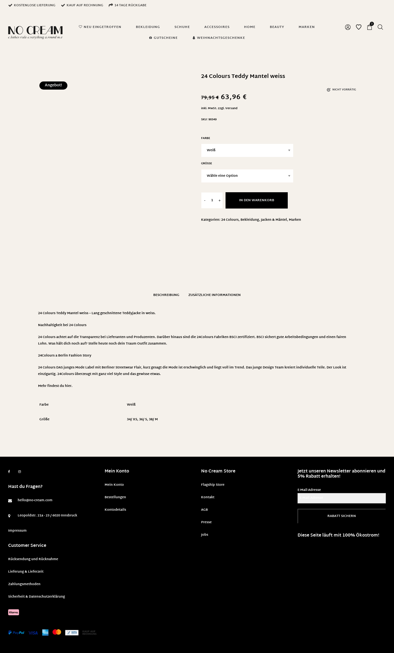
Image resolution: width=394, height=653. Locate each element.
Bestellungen (115, 497)
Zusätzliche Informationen (214, 295)
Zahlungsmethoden (24, 584)
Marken (295, 220)
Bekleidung (249, 220)
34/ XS (132, 419)
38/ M (153, 419)
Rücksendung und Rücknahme (33, 559)
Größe (206, 163)
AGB (204, 510)
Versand (231, 108)
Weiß (131, 405)
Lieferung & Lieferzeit (25, 572)
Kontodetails (115, 510)
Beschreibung (166, 295)
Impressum (17, 531)
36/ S (143, 419)
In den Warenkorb (256, 200)
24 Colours (230, 220)
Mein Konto (114, 485)
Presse (206, 522)
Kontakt (207, 497)
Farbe (205, 138)
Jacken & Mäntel (274, 220)
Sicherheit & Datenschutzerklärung (36, 597)
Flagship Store (212, 485)
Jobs (204, 535)
